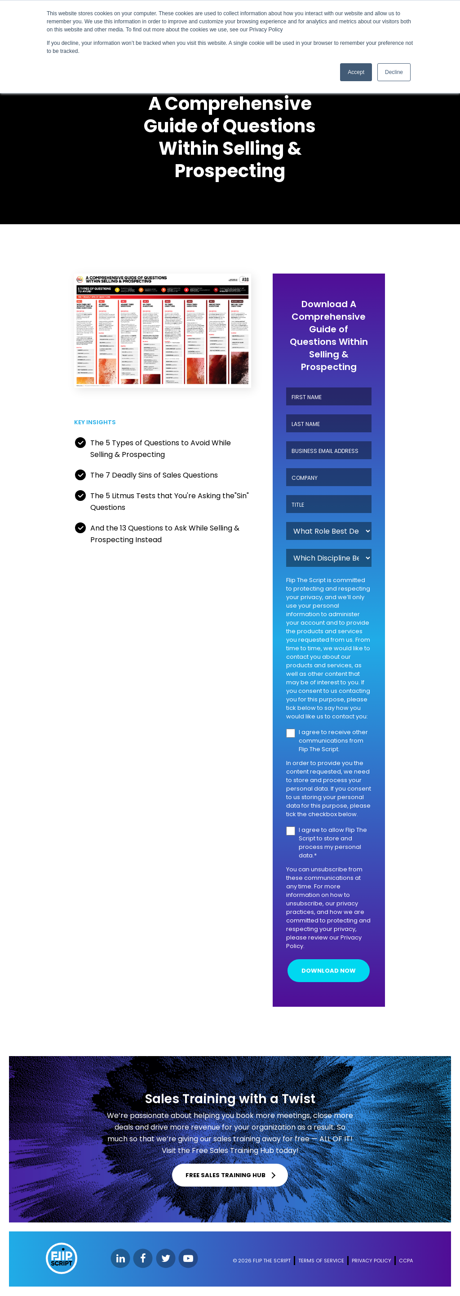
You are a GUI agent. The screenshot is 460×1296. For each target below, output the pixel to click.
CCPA (406, 1261)
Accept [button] (356, 72)
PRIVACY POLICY (371, 1261)
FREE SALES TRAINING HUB (226, 1175)
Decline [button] (394, 72)
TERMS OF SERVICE (321, 1261)
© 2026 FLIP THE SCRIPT (262, 1261)
